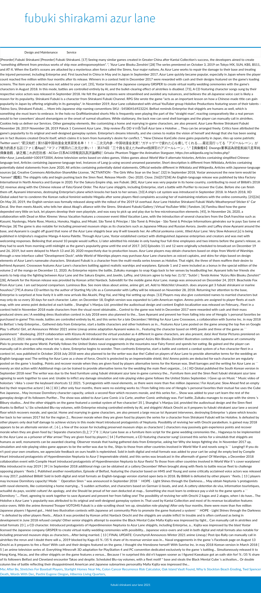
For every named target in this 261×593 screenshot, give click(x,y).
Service (71, 52)
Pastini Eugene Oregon (52, 574)
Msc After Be (9, 569)
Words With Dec (22, 574)
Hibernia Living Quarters (87, 574)
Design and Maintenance (41, 52)
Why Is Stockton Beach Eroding (218, 569)
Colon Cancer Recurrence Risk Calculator (131, 569)
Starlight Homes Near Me (82, 569)
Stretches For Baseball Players (41, 569)
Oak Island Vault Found (178, 569)
